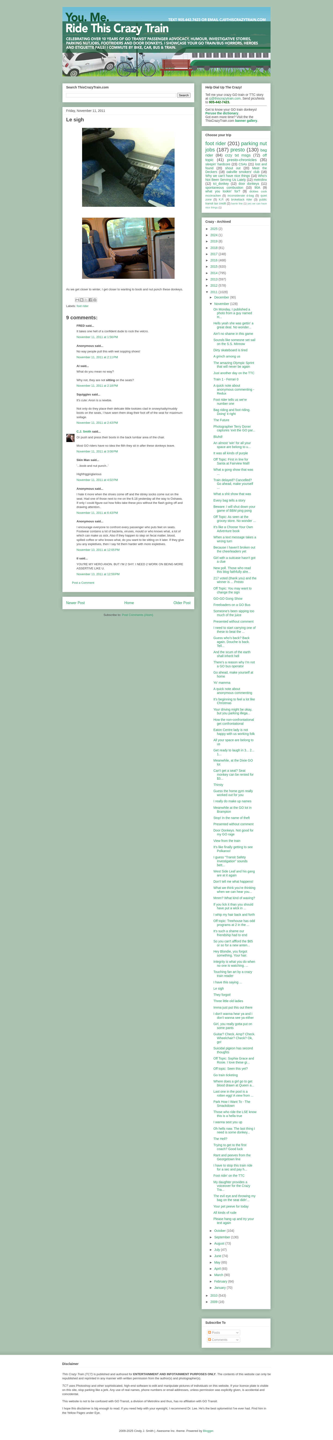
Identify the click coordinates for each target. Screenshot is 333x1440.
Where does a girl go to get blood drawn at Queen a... (233, 1083)
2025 (214, 229)
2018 (214, 248)
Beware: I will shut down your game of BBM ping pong (234, 508)
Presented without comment (233, 621)
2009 (214, 1302)
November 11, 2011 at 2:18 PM (97, 385)
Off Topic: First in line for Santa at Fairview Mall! (231, 461)
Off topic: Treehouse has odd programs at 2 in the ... (234, 923)
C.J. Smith (84, 431)
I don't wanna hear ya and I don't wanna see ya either (233, 1016)
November (222, 304)
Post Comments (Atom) (137, 615)
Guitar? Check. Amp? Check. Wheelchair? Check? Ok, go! (234, 1038)
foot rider (83, 306)
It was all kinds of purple (230, 453)
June (218, 1256)
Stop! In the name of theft (231, 818)
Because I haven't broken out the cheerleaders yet (234, 549)
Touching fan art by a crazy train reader (232, 974)
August (219, 1243)
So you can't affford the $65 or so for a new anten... (233, 943)
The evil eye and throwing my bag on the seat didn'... (234, 1198)
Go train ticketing (225, 1075)
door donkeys (249, 183)
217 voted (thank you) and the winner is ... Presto (234, 580)
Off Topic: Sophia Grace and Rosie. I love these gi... (233, 1060)
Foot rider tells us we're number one (230, 401)
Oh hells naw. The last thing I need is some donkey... (234, 1130)
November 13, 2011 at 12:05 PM (98, 550)
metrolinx (260, 180)
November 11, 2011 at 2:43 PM (97, 422)
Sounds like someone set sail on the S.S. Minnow (234, 342)
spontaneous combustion (224, 187)
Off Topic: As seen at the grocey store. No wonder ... (234, 519)
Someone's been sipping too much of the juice (233, 613)
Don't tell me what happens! (233, 881)
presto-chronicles (242, 160)
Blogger (208, 1431)
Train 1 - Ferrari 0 (225, 379)
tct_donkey (221, 183)
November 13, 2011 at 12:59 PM (98, 574)
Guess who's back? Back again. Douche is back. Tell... (231, 642)
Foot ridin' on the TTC (229, 1175)
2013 (214, 279)
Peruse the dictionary (221, 113)
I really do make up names (232, 801)
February (221, 1281)
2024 (214, 235)
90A (257, 187)
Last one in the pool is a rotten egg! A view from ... (233, 1093)
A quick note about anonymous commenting (232, 691)
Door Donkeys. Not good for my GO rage (233, 832)
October (220, 1231)
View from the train (226, 841)
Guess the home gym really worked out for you (233, 793)
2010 (214, 1295)
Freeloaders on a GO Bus (231, 605)
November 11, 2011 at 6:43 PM (97, 513)
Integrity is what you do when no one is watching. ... (234, 963)
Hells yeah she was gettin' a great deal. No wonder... (233, 325)
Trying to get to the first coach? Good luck (230, 1147)
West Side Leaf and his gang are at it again (234, 873)
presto (237, 150)
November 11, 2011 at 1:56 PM (97, 337)
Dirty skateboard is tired (230, 350)
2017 (214, 254)
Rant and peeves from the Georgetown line (232, 1157)
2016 (214, 260)
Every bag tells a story (229, 500)
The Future (221, 420)
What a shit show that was (232, 494)
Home (129, 603)
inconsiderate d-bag (241, 195)
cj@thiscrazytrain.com (225, 98)
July (217, 1250)
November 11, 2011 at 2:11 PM (97, 357)
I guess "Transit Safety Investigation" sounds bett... (230, 861)
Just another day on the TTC (233, 373)
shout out (233, 168)
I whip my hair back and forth (234, 914)
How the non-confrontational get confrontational (233, 721)
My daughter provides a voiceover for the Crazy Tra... (231, 1186)
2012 (214, 285)
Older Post (182, 603)
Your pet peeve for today (231, 1206)
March (219, 1275)
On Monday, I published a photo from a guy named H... (232, 313)
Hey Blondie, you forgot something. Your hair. (230, 953)
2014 (214, 273)
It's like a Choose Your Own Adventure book (233, 529)
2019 (214, 241)
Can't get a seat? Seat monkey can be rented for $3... (233, 774)
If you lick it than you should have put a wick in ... (233, 906)
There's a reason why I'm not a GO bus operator (234, 664)
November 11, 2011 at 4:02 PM (97, 480)
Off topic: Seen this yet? (230, 1068)
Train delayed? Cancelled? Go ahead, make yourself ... (233, 484)
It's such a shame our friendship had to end (230, 933)
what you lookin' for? (222, 191)
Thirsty (218, 785)
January (220, 1287)
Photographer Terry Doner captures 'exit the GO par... (234, 428)
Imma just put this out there (233, 1007)
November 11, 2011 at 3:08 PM (97, 451)
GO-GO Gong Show (227, 598)
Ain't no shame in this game (233, 334)
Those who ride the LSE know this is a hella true (234, 1114)
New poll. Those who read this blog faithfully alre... (232, 570)
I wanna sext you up (227, 1122)
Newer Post (75, 603)
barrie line (237, 203)
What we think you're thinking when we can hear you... (234, 890)
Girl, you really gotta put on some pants (232, 1026)
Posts (214, 1332)
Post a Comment (83, 582)
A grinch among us (226, 356)
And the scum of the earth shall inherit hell (231, 654)
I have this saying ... (227, 982)
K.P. (221, 199)
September (222, 1237)
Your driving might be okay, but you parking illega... (232, 711)
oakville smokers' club (242, 172)
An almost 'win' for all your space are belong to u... (232, 445)
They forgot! (222, 995)
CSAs (243, 164)
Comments (218, 1340)
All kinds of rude (225, 1212)
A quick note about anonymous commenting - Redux (233, 389)
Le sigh (218, 988)
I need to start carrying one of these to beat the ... (234, 630)
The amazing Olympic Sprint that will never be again (233, 365)
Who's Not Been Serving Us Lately (236, 178)
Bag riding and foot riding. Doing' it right (231, 412)
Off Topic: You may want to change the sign (232, 590)
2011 (214, 292)
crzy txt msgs (238, 155)
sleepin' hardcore (217, 164)
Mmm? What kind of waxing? (234, 898)
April (218, 1269)
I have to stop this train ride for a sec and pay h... (232, 1167)
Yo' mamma (221, 682)
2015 (214, 266)
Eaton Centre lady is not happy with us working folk (234, 732)
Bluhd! (218, 437)
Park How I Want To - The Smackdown (231, 1103)
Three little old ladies (228, 1001)
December (222, 297)
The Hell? (220, 1139)
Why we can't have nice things (227, 176)
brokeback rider (241, 199)
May (217, 1262)
